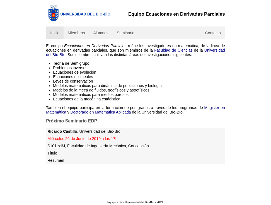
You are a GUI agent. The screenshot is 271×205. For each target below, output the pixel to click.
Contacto (213, 33)
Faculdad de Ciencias (173, 50)
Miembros (76, 33)
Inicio (54, 33)
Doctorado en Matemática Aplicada (100, 112)
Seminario (125, 33)
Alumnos (100, 33)
